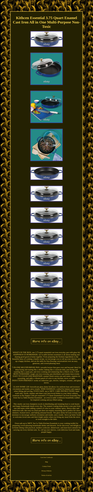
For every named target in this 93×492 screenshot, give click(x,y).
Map (46, 462)
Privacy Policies (47, 471)
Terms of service (46, 475)
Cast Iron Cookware (46, 457)
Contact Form (46, 466)
